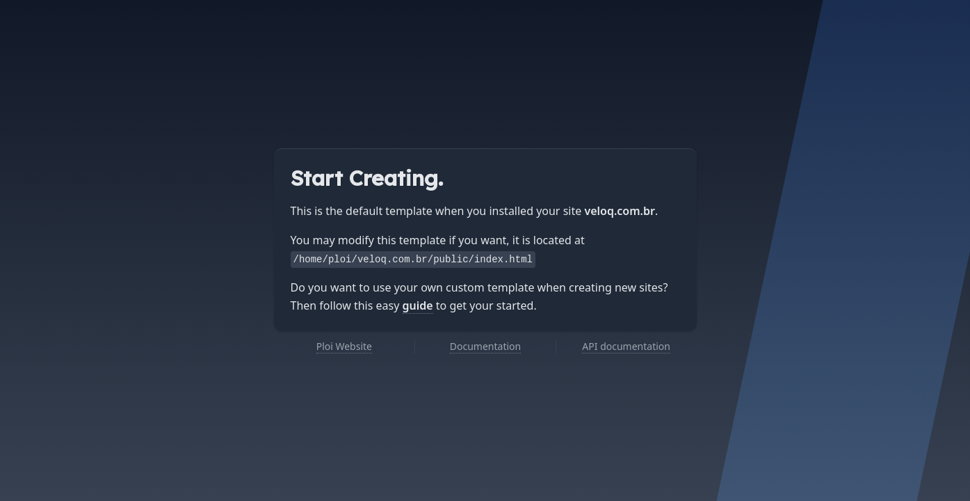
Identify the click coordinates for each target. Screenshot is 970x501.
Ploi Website (344, 346)
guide (418, 305)
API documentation (626, 346)
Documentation (485, 346)
